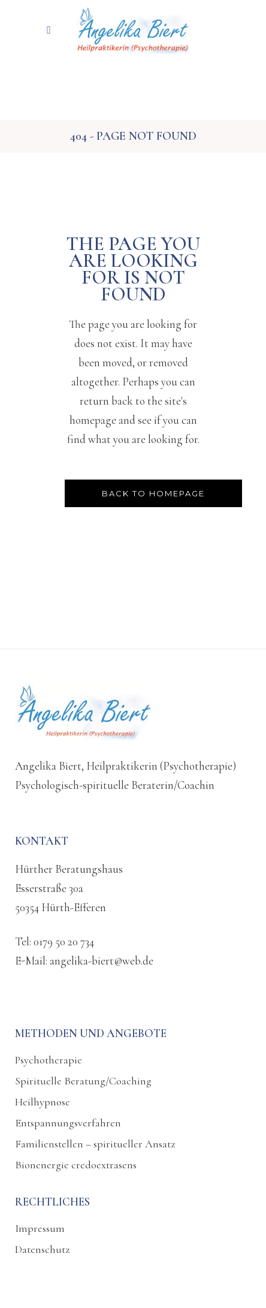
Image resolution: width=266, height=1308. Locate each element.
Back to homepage (153, 493)
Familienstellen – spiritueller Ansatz (95, 1143)
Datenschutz (42, 1249)
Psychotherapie (48, 1059)
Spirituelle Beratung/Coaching (83, 1080)
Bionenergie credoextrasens (76, 1164)
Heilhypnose (42, 1101)
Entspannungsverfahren (68, 1122)
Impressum (40, 1228)
